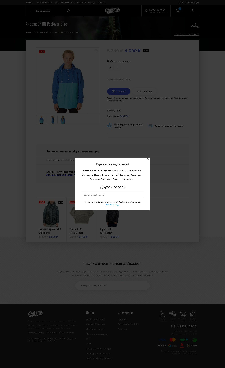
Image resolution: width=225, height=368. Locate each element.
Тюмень (116, 179)
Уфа (109, 179)
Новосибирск (134, 170)
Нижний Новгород (120, 175)
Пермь (97, 175)
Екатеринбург (119, 170)
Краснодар (136, 175)
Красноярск (127, 179)
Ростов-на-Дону (98, 179)
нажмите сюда (113, 204)
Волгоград (87, 175)
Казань (105, 175)
